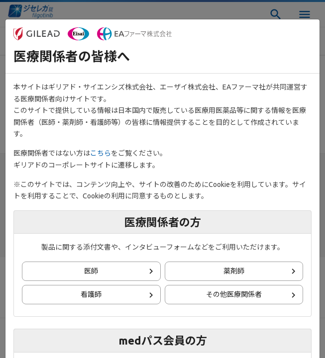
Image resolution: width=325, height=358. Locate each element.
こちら (100, 153)
